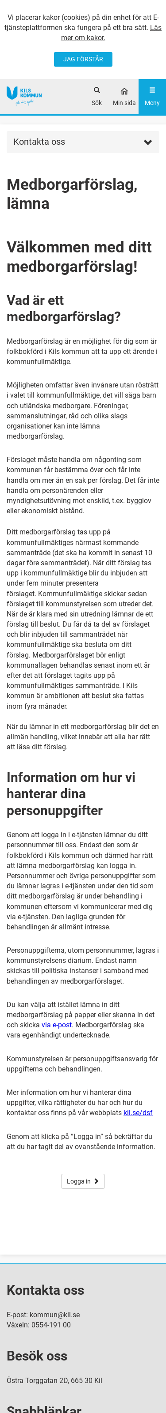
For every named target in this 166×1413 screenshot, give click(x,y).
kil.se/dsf (138, 1113)
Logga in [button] (83, 1181)
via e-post (57, 1025)
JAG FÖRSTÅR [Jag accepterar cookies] (83, 59)
